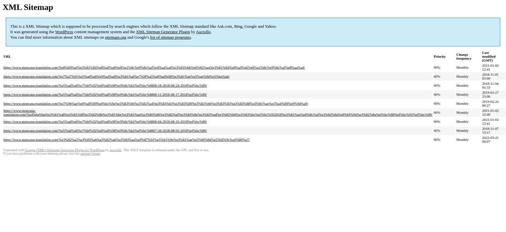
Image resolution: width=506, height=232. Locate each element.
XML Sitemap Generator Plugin (163, 31)
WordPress (64, 31)
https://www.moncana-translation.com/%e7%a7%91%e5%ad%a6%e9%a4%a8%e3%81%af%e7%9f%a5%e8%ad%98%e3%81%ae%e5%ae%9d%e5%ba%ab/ (117, 76)
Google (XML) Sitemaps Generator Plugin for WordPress (65, 150)
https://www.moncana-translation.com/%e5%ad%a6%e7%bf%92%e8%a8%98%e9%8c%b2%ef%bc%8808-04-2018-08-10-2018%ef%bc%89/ (105, 121)
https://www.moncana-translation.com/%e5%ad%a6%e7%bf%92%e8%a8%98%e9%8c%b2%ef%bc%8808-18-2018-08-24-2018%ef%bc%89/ (105, 85)
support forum (90, 153)
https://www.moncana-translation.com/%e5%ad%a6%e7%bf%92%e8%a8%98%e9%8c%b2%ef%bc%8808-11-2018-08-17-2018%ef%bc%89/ (105, 94)
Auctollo (203, 31)
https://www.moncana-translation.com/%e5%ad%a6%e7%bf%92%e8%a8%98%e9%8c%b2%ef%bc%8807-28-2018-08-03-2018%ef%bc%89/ (105, 130)
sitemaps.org (115, 37)
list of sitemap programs (170, 37)
